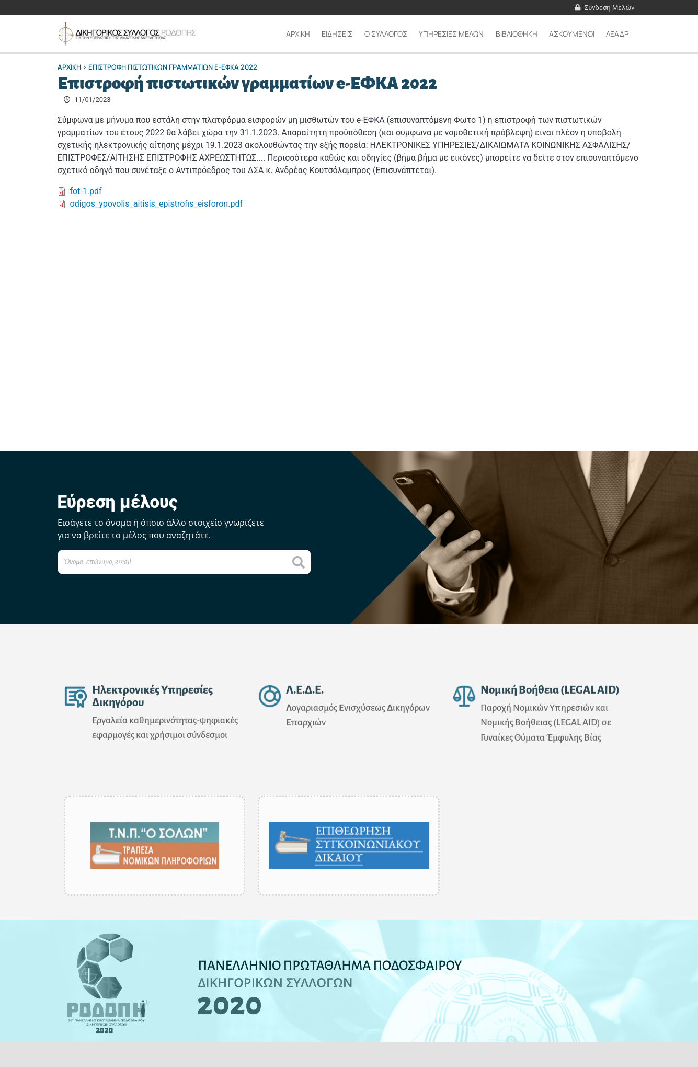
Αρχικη (298, 34)
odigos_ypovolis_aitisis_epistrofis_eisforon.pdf (156, 204)
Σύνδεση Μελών (610, 8)
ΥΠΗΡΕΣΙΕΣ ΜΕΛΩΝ (451, 34)
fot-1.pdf (86, 191)
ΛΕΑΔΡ (617, 34)
